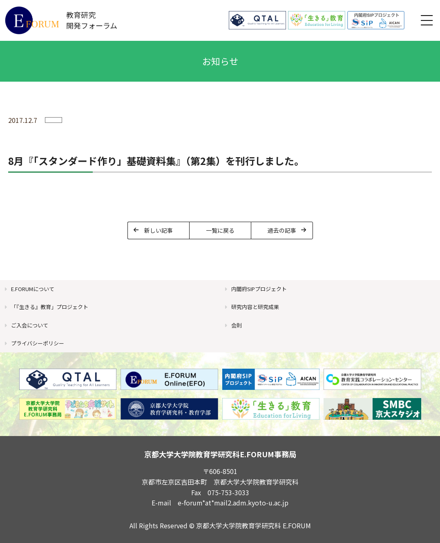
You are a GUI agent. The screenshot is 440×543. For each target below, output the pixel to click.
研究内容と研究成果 (255, 307)
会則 (236, 325)
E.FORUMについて (32, 289)
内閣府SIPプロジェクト (259, 289)
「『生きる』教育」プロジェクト (49, 307)
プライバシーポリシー (37, 343)
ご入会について (29, 325)
